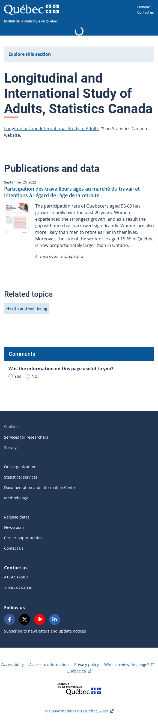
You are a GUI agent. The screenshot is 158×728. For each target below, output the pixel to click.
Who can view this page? (126, 664)
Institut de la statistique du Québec (31, 21)
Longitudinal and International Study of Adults (51, 129)
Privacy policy (86, 664)
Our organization (19, 466)
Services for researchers (26, 437)
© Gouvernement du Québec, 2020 (76, 711)
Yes (14, 376)
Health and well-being (26, 308)
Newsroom (14, 527)
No (31, 376)
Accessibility (12, 664)
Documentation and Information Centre (40, 487)
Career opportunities (23, 537)
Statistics (12, 426)
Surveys (11, 447)
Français (144, 7)
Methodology (16, 497)
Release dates (16, 517)
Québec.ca (76, 671)
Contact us (145, 12)
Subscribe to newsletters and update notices (45, 631)
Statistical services (21, 477)
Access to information (49, 664)
